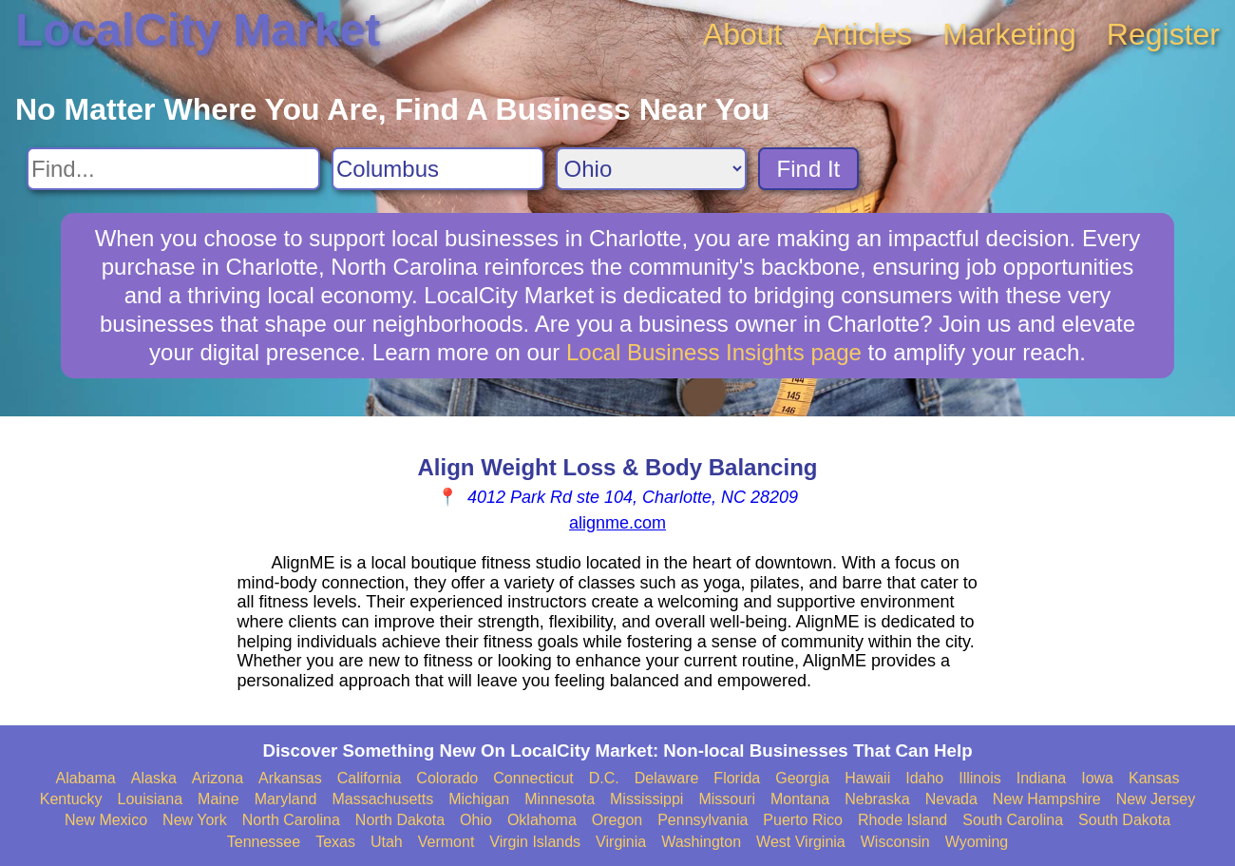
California (369, 778)
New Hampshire (1047, 799)
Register (1163, 34)
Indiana (1041, 778)
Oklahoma (542, 820)
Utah (386, 842)
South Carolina (1012, 820)
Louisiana (150, 799)
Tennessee (263, 842)
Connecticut (533, 778)
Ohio (476, 820)
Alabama (86, 778)
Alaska (154, 778)
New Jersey (1156, 799)
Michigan (478, 799)
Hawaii (867, 778)
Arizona (217, 778)
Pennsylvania (702, 820)
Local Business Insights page (714, 352)
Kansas (1154, 778)
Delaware (667, 778)
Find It (809, 169)
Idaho (924, 778)
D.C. (604, 778)
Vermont (446, 842)
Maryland (286, 799)
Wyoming (977, 842)
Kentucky (71, 799)
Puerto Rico (803, 820)
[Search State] (651, 168)
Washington (701, 842)
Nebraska (877, 799)
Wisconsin (895, 842)
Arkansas (290, 778)
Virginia (621, 842)
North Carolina (291, 820)
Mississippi (646, 799)
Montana (799, 799)
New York (194, 820)
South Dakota (1124, 820)
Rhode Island (902, 820)
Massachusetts (382, 799)
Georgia (802, 778)
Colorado (447, 778)
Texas (335, 842)
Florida (736, 778)
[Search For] (173, 168)
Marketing (1009, 34)
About (743, 34)
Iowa (1097, 778)
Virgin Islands (534, 842)
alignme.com (617, 522)
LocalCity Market (197, 30)
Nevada (951, 799)
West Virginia (801, 842)
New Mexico (106, 820)
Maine (218, 799)
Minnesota (559, 799)
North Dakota (400, 820)
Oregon (617, 820)
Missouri (726, 799)
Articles (862, 34)
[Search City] (438, 168)
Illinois (979, 778)
